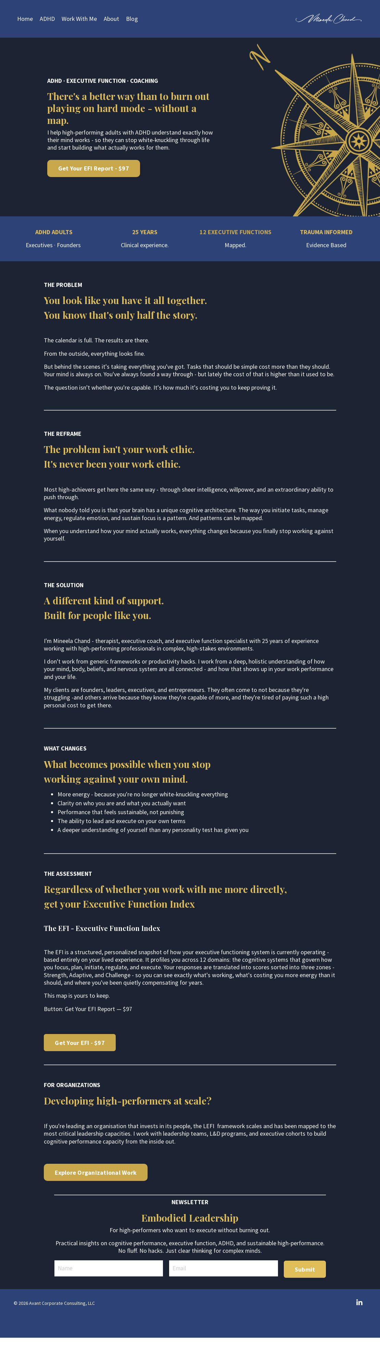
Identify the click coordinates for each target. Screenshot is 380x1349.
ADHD (47, 19)
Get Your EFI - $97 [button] (80, 1054)
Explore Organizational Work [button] (96, 1184)
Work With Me (79, 19)
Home (25, 19)
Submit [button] (304, 1280)
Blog (132, 19)
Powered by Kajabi (347, 1332)
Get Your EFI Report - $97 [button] (96, 169)
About (111, 19)
